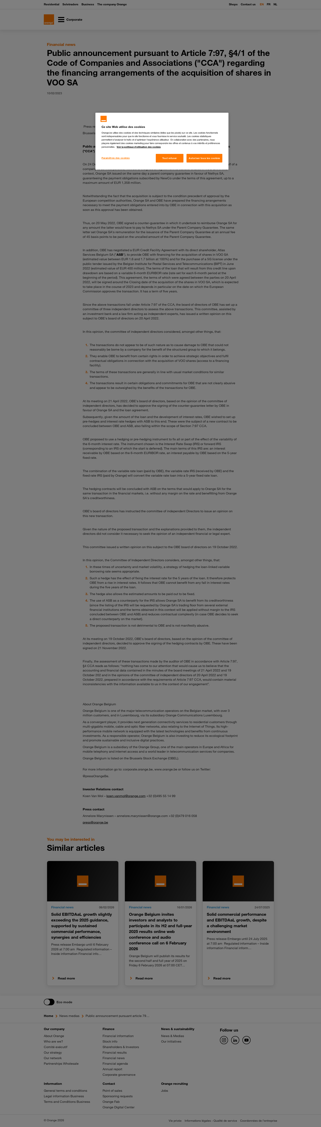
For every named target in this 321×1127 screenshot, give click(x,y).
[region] (161, 141)
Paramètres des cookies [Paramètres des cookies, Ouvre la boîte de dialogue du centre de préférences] (116, 157)
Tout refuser (169, 158)
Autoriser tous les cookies (204, 158)
